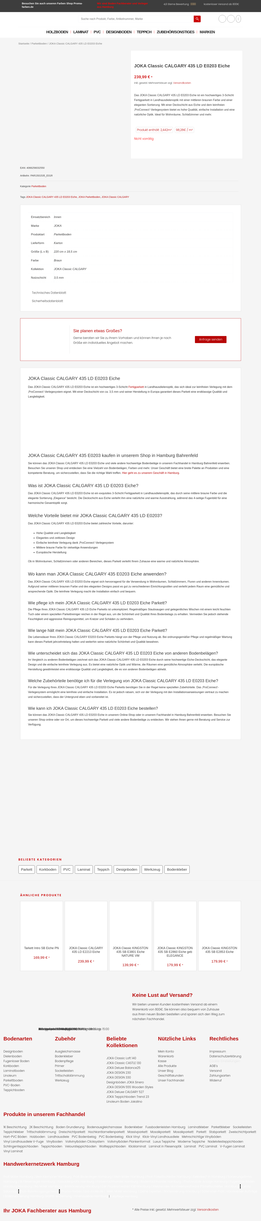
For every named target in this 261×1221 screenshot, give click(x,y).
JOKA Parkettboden (89, 197)
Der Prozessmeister (115, 1186)
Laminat (80, 32)
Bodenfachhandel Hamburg (161, 1181)
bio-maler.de (93, 1191)
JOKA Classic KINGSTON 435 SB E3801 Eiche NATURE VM (131, 951)
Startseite (23, 43)
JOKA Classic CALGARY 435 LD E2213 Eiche (86, 950)
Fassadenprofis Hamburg (76, 1181)
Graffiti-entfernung (58, 1196)
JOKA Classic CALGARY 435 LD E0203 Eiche (51, 197)
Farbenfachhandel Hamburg (118, 1181)
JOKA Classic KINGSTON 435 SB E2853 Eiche (220, 950)
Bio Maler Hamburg (48, 1186)
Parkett (27, 869)
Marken (207, 32)
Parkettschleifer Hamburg (219, 1186)
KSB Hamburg (141, 1186)
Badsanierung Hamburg (82, 1186)
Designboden (118, 32)
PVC (97, 32)
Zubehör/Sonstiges (175, 32)
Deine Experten (150, 1191)
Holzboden (57, 32)
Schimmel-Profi (213, 1191)
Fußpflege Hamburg (124, 1196)
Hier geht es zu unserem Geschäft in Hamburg (150, 472)
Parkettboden (39, 43)
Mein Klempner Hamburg (54, 1177)
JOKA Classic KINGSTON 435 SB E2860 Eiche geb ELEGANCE (175, 951)
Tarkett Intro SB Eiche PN (41, 948)
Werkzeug (154, 869)
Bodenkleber (179, 869)
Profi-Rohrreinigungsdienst (39, 1191)
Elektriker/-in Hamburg (209, 1177)
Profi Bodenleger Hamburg (92, 1177)
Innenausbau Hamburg (91, 1196)
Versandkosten (182, 83)
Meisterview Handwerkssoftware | (177, 1186)
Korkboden (48, 869)
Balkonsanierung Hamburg (24, 1196)
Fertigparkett (136, 386)
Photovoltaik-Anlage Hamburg (206, 1181)
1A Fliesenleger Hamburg (38, 1181)
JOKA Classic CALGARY (115, 197)
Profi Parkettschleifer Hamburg (168, 1177)
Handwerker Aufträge (241, 1191)
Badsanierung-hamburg (181, 1191)
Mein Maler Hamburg (129, 1177)
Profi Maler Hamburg (18, 1177)
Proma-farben (71, 1191)
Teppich (144, 32)
